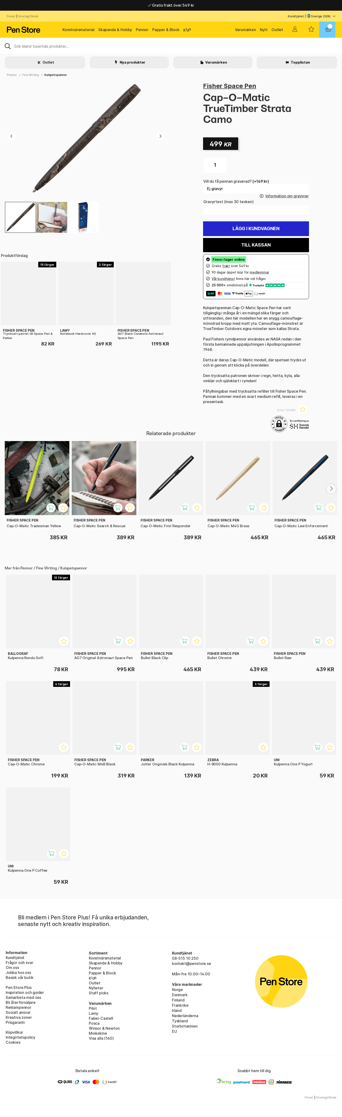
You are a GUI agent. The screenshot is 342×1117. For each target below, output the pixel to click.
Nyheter (96, 988)
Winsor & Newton (104, 1028)
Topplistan (300, 62)
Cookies (13, 1042)
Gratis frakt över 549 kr (171, 5)
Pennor (142, 29)
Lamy (93, 1013)
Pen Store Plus (19, 987)
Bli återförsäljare (21, 1002)
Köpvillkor (14, 1032)
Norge (177, 989)
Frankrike (180, 1005)
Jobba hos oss (18, 972)
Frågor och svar (19, 962)
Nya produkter (132, 62)
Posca (94, 1023)
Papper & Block (166, 29)
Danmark (180, 994)
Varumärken (245, 29)
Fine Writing (30, 75)
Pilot (93, 1008)
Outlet (277, 29)
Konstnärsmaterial (78, 29)
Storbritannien (185, 1026)
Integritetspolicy (20, 1037)
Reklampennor (18, 1007)
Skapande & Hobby (115, 29)
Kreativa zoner (19, 1017)
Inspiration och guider (25, 992)
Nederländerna (185, 1015)
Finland (178, 1000)
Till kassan (256, 245)
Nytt (264, 29)
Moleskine (98, 1033)
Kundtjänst (296, 16)
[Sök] (171, 46)
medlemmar (259, 272)
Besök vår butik (19, 977)
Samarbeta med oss (23, 997)
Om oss (12, 967)
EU (174, 1031)
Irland (177, 1010)
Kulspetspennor (55, 75)
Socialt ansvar (18, 1012)
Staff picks (98, 993)
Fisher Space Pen (229, 85)
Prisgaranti (15, 1022)
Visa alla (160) (101, 1038)
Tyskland (180, 1021)
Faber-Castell (101, 1018)
